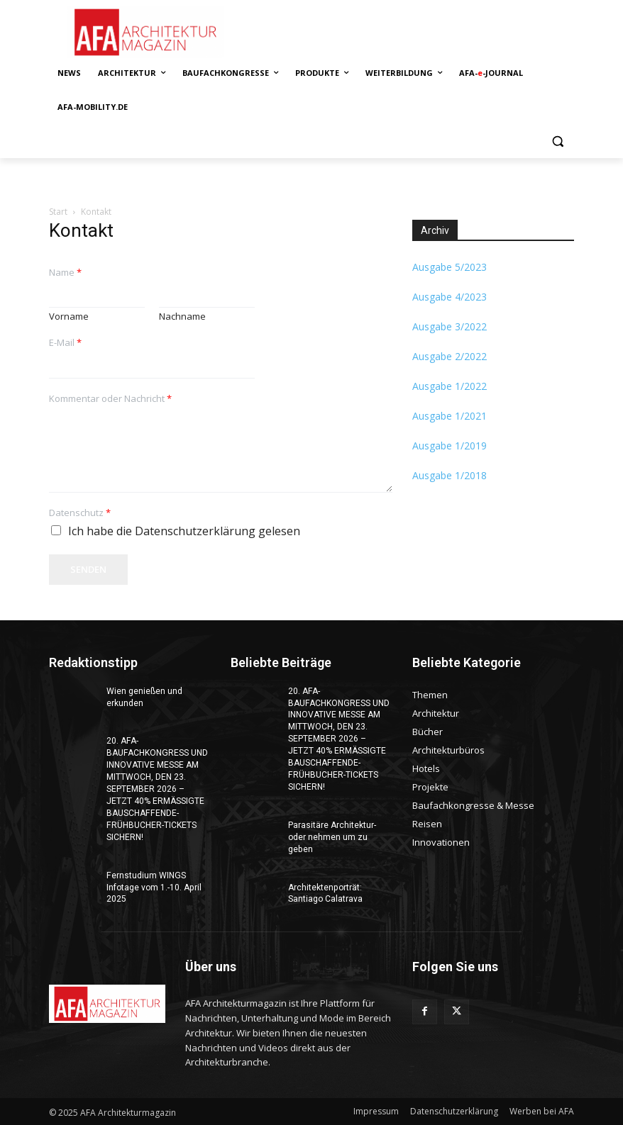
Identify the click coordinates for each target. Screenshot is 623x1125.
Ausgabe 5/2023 (449, 267)
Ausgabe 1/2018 (449, 475)
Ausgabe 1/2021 (449, 415)
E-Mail (65, 343)
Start (58, 212)
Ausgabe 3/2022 (449, 326)
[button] (557, 141)
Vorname (69, 316)
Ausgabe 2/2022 (449, 356)
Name (65, 273)
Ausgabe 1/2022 (449, 386)
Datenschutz (80, 513)
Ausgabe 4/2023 (449, 296)
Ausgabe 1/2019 (449, 445)
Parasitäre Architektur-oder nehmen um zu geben (332, 836)
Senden (88, 569)
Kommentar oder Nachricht (110, 399)
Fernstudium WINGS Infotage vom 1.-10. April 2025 (153, 886)
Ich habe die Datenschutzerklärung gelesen (184, 531)
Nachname (182, 316)
